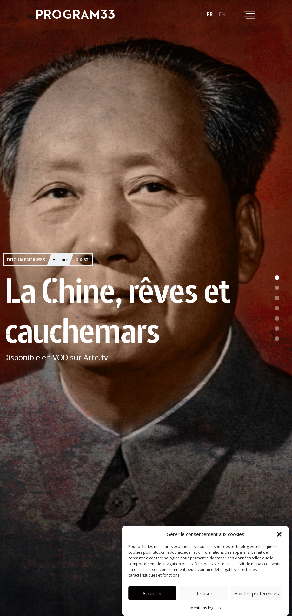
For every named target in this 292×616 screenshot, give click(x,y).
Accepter (152, 593)
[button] (279, 534)
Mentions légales (205, 608)
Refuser (204, 593)
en (222, 14)
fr (210, 14)
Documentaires (26, 259)
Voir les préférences (257, 593)
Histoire (60, 259)
